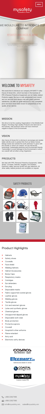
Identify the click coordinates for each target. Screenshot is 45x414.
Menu (39, 4)
